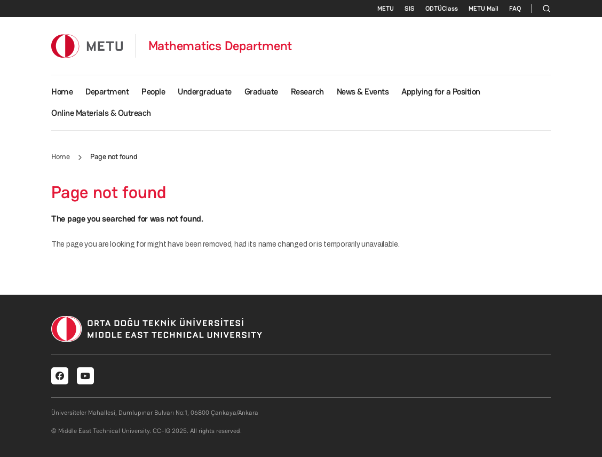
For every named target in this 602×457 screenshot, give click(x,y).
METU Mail (483, 8)
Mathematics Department (220, 46)
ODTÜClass (441, 8)
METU (385, 8)
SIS (410, 8)
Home (62, 91)
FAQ (515, 8)
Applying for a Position (440, 91)
